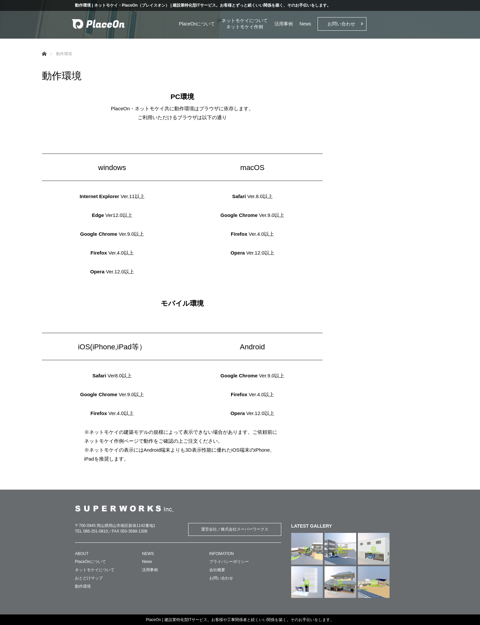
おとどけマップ (89, 578)
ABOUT (81, 553)
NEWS (148, 553)
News (305, 23)
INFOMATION (221, 553)
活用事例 (283, 23)
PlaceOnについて (197, 23)
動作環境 (83, 586)
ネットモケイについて (245, 20)
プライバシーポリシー (229, 561)
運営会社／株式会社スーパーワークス (234, 529)
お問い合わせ (341, 23)
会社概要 (217, 570)
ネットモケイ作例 (244, 26)
